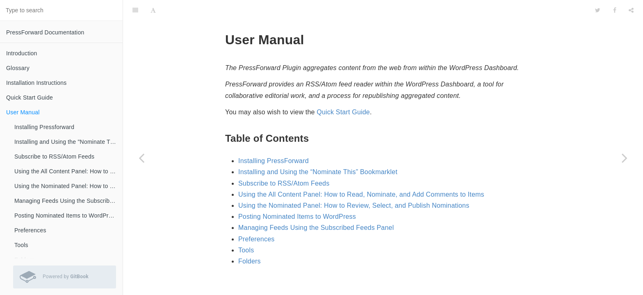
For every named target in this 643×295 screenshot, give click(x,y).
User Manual (23, 112)
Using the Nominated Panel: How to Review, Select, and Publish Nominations (68, 186)
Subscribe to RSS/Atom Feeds (54, 156)
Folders (249, 261)
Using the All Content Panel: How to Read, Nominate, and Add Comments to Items (68, 171)
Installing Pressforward (44, 127)
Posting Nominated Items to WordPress (66, 215)
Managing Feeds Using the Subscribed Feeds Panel (68, 200)
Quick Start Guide (29, 97)
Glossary (18, 68)
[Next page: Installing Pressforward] (624, 157)
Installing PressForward (273, 160)
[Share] (631, 10)
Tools (21, 245)
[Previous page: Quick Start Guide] (141, 157)
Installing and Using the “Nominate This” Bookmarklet (317, 171)
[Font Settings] (153, 10)
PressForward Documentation (45, 32)
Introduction (21, 53)
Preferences (30, 230)
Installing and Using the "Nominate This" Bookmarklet (68, 141)
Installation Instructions (36, 82)
